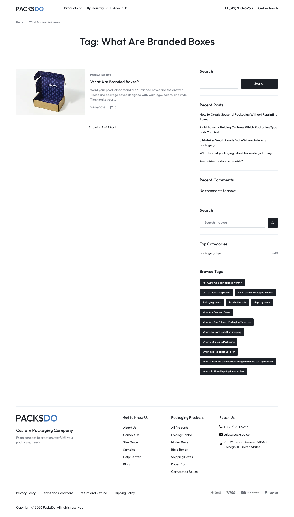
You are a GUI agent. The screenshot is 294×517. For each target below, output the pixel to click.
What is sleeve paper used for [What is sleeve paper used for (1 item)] (219, 351)
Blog (126, 464)
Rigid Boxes (179, 450)
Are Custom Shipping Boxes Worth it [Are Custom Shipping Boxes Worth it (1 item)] (222, 282)
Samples (129, 450)
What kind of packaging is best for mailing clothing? (236, 153)
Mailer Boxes (180, 442)
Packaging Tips (100, 75)
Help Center (132, 457)
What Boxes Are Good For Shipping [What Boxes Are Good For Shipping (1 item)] (222, 332)
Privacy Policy (26, 493)
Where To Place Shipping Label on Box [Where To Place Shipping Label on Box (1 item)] (223, 371)
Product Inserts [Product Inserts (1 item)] (237, 302)
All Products (179, 428)
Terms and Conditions (57, 493)
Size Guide (130, 442)
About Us (120, 8)
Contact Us (131, 435)
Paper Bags (179, 464)
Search (206, 71)
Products (73, 8)
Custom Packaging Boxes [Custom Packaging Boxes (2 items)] (216, 292)
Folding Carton (182, 435)
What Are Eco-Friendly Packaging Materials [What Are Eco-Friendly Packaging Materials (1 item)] (227, 322)
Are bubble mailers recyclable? (221, 161)
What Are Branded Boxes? (114, 81)
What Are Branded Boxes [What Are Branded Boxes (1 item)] (216, 312)
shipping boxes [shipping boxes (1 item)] (262, 302)
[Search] (273, 223)
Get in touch (268, 8)
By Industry (97, 8)
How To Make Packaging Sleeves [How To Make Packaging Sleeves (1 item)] (255, 292)
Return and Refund (93, 493)
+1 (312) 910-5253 (238, 8)
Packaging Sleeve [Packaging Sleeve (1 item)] (212, 302)
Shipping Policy (124, 493)
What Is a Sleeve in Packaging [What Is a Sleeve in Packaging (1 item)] (219, 341)
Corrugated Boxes (184, 472)
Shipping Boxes (182, 457)
